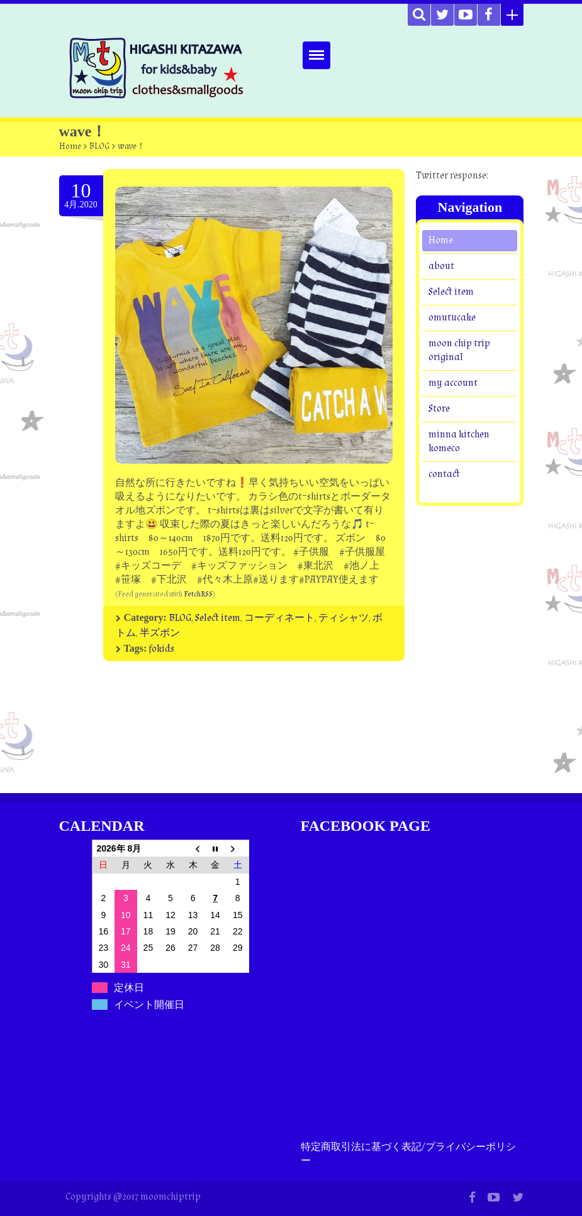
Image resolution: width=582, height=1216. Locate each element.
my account (453, 383)
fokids (161, 648)
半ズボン (160, 633)
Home (70, 146)
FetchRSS (198, 594)
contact (444, 474)
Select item (217, 618)
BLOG (99, 146)
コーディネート (279, 618)
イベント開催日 (149, 1004)
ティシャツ (343, 618)
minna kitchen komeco (459, 441)
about (441, 266)
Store (439, 408)
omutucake (452, 317)
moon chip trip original (459, 350)
